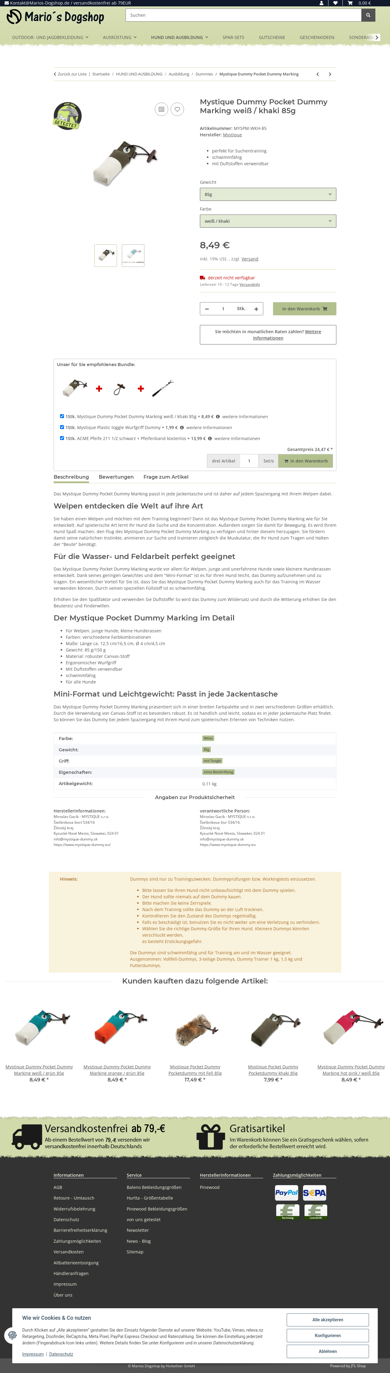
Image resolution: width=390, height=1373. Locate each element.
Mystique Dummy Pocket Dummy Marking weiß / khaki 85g (131, 416)
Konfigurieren (328, 1335)
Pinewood (210, 1187)
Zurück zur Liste (72, 74)
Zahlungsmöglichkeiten (77, 1241)
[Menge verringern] (207, 308)
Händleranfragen (71, 1273)
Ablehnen (328, 1351)
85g (206, 749)
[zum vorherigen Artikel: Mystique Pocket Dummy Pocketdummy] (317, 74)
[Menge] (223, 308)
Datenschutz (61, 1354)
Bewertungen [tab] (116, 477)
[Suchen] (244, 15)
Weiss (208, 738)
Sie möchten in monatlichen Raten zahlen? (268, 335)
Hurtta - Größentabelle (150, 1198)
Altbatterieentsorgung (76, 1263)
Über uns (63, 1295)
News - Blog (139, 1241)
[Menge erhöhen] (256, 308)
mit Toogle (212, 761)
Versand (250, 259)
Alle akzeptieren (327, 1319)
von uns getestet (144, 1219)
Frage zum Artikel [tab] (166, 477)
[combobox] (268, 194)
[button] (321, 3)
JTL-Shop (358, 1365)
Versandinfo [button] (249, 284)
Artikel (223, 461)
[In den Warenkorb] (58, 94)
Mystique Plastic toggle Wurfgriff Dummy (113, 427)
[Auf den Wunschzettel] (177, 109)
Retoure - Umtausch (74, 1198)
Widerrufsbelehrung (74, 1209)
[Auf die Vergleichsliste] (161, 109)
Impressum (33, 1354)
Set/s (269, 461)
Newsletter (138, 1230)
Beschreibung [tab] (71, 477)
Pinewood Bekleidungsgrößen (157, 1209)
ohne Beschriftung (218, 772)
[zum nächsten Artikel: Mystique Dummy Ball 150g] (330, 74)
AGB (58, 1187)
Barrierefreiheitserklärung (80, 1230)
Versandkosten (69, 1252)
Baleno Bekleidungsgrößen (154, 1187)
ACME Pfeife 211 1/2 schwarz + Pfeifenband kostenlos (126, 438)
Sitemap (135, 1252)
